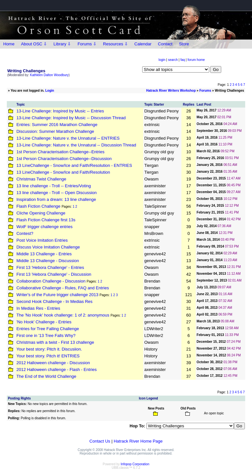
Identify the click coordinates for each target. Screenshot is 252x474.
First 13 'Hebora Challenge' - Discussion (54, 274)
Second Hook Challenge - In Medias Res (55, 301)
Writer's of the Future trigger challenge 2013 (57, 294)
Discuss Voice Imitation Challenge (48, 247)
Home (9, 43)
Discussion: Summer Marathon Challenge (55, 131)
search (173, 60)
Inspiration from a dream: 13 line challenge (56, 199)
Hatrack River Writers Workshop (171, 90)
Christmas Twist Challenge (41, 179)
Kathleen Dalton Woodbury (49, 75)
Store (184, 43)
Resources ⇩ (115, 43)
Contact (165, 43)
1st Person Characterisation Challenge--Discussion (64, 158)
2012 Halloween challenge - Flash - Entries (57, 369)
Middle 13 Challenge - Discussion (48, 260)
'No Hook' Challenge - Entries (44, 321)
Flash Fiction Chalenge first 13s (46, 219)
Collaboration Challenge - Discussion (51, 281)
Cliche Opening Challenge (41, 213)
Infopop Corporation (135, 464)
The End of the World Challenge (46, 376)
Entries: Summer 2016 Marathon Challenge (57, 124)
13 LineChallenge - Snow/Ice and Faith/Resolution (63, 172)
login (161, 60)
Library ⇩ (62, 43)
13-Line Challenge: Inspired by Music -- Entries (60, 111)
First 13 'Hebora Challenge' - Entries (50, 267)
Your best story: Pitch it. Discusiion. (49, 349)
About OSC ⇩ (34, 43)
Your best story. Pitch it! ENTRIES (48, 355)
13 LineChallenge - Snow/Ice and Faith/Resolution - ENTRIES (74, 165)
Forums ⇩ (87, 43)
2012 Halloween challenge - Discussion (53, 362)
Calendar (143, 43)
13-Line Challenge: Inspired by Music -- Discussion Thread (71, 117)
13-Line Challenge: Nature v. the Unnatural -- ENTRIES (68, 138)
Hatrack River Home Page (138, 441)
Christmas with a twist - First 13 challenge (55, 342)
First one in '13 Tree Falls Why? (46, 335)
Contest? (25, 233)
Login (49, 90)
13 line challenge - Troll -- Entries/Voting (54, 185)
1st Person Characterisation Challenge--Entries (61, 151)
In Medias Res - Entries (38, 308)
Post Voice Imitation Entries (42, 240)
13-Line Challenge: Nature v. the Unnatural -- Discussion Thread (76, 145)
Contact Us (99, 441)
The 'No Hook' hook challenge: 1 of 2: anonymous (63, 315)
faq (182, 60)
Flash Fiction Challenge (39, 206)
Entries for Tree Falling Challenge (48, 328)
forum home (196, 60)
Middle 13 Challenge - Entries (44, 253)
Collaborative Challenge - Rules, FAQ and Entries (63, 287)
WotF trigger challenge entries (45, 226)
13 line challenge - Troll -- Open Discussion (57, 192)
